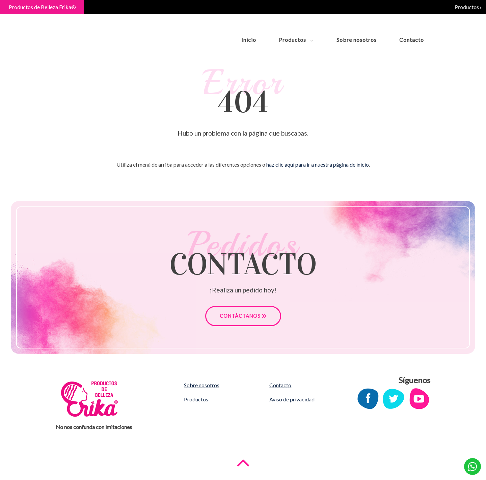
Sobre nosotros (356, 39)
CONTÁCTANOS (243, 316)
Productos (296, 39)
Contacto (411, 39)
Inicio (248, 39)
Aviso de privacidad (292, 399)
